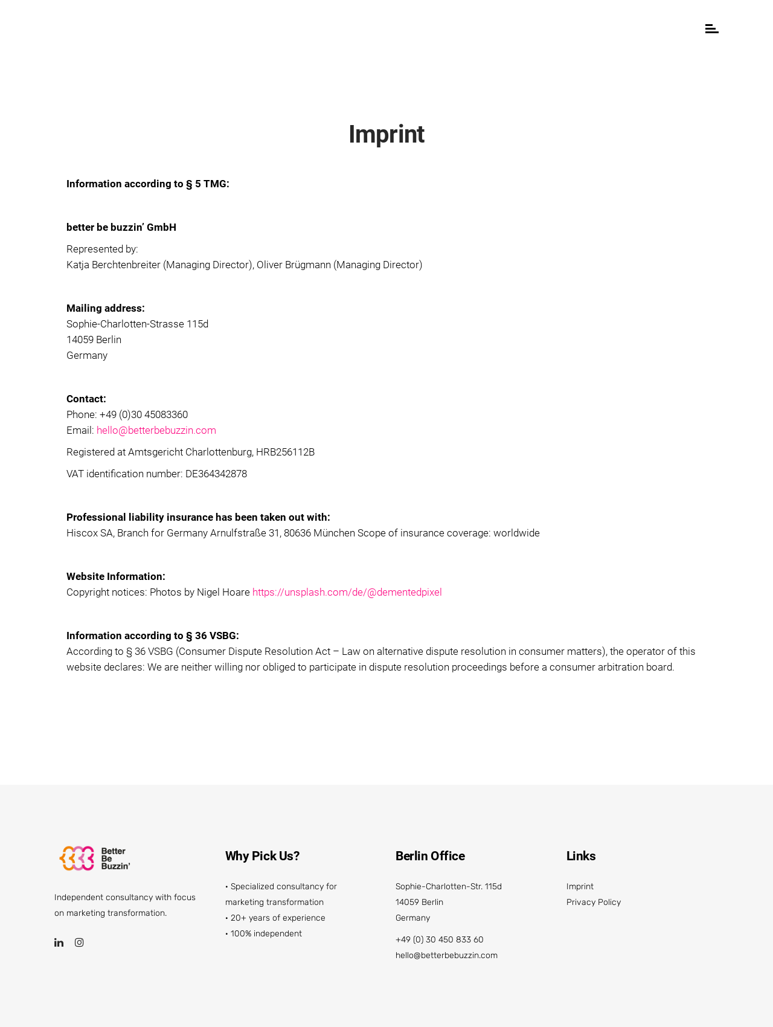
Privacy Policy (593, 902)
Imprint (580, 886)
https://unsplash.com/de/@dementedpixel (347, 592)
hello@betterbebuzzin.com (156, 430)
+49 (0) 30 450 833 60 (440, 940)
